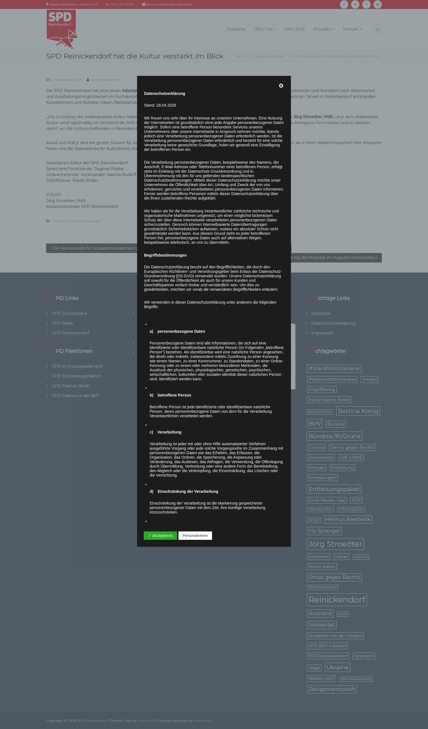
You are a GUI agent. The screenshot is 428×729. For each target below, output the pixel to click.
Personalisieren (195, 535)
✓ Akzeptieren (160, 535)
